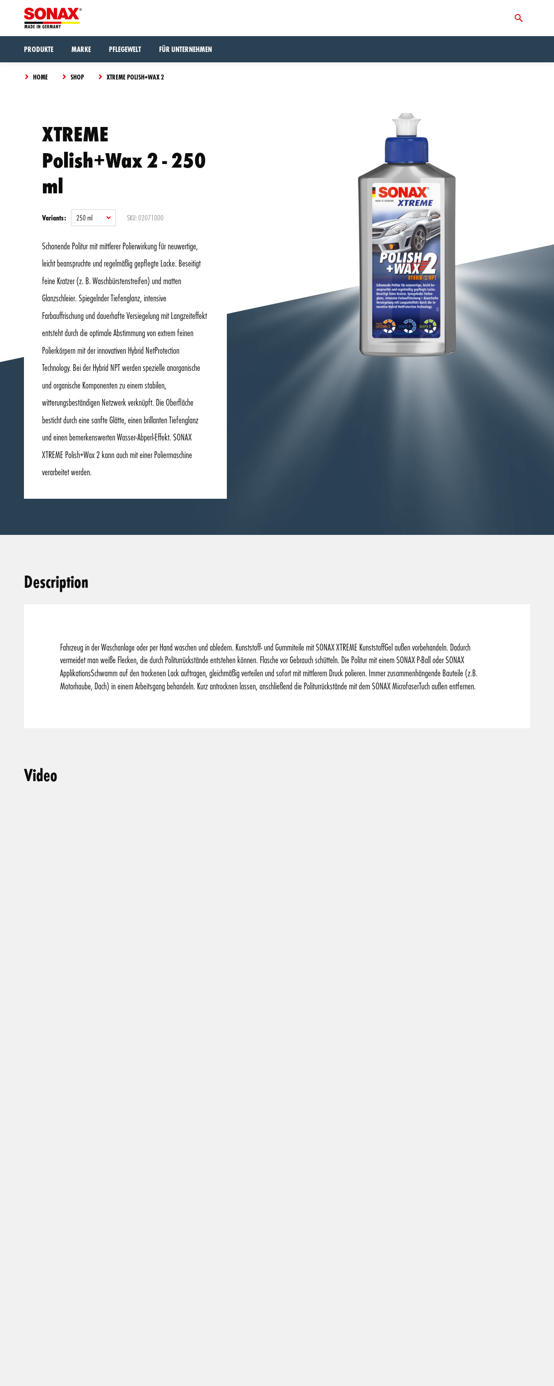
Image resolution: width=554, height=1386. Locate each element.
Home (40, 76)
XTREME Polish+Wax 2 (135, 76)
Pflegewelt (125, 49)
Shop (77, 76)
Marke (81, 49)
